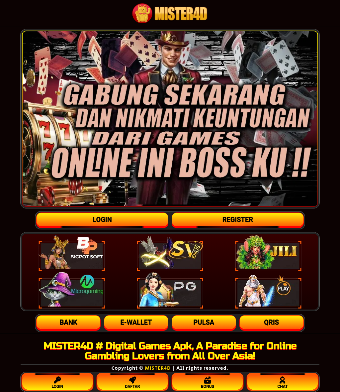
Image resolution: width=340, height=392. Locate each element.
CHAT (282, 381)
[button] (68, 322)
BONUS (207, 381)
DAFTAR (132, 381)
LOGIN (57, 381)
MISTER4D (158, 368)
